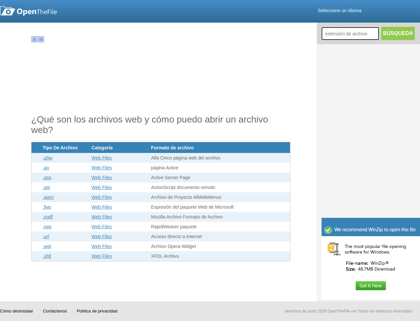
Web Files (102, 157)
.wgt (47, 246)
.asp (47, 177)
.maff (48, 216)
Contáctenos (55, 311)
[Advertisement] (371, 174)
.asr (46, 187)
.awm (48, 197)
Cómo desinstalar (16, 311)
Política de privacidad (97, 311)
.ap (46, 167)
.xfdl (47, 256)
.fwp (47, 207)
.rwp (47, 226)
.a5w (47, 157)
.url (46, 236)
